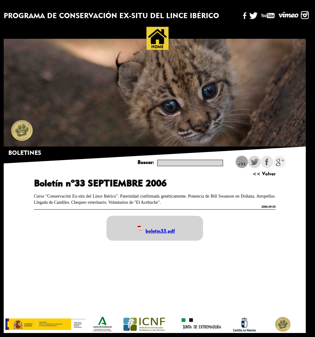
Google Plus (279, 162)
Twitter (254, 162)
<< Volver (264, 173)
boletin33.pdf (160, 231)
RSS (242, 162)
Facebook (267, 162)
